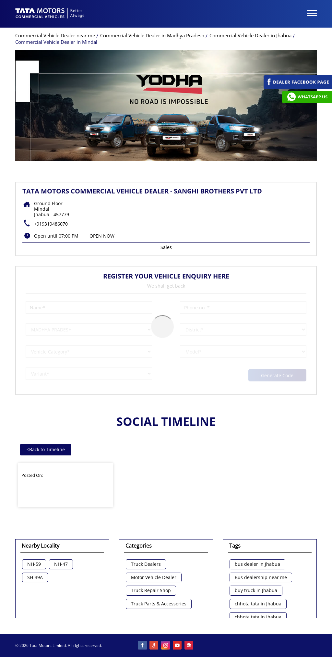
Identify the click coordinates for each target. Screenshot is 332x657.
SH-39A (35, 577)
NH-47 (61, 564)
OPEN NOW (101, 236)
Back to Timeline (46, 449)
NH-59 (34, 564)
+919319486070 (51, 224)
